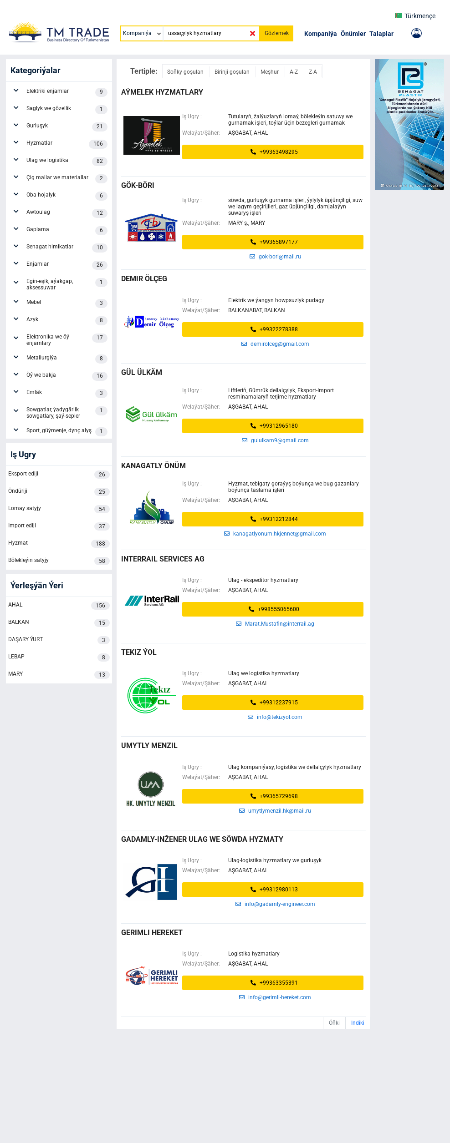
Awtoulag (66, 213)
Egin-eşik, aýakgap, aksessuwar (66, 284)
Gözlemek (277, 33)
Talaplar (381, 33)
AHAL (59, 606)
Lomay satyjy (59, 509)
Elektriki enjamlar (66, 92)
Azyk (66, 320)
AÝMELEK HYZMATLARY (162, 92)
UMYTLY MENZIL (149, 745)
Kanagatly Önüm (153, 465)
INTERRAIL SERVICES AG (163, 559)
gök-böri (137, 185)
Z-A (313, 72)
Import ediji (59, 526)
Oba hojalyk (66, 196)
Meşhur (270, 72)
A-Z (294, 72)
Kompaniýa (320, 33)
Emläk (66, 393)
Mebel (66, 303)
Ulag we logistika (66, 161)
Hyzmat (59, 544)
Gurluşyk (66, 126)
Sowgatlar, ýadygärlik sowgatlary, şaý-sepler (66, 412)
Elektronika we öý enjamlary (66, 340)
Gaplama (66, 230)
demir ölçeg (144, 278)
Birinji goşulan (233, 72)
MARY (59, 675)
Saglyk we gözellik (66, 109)
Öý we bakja (66, 376)
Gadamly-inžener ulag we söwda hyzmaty (202, 839)
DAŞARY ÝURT (59, 640)
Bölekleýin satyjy (59, 561)
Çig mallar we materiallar (66, 178)
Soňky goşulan (186, 72)
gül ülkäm (141, 372)
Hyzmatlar (66, 144)
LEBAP (59, 657)
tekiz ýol (139, 652)
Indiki (357, 1023)
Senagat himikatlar (66, 248)
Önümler (353, 33)
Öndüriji (59, 492)
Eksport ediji (59, 474)
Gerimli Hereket (152, 932)
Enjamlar (66, 265)
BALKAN (59, 623)
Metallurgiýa (66, 359)
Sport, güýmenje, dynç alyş (66, 431)
